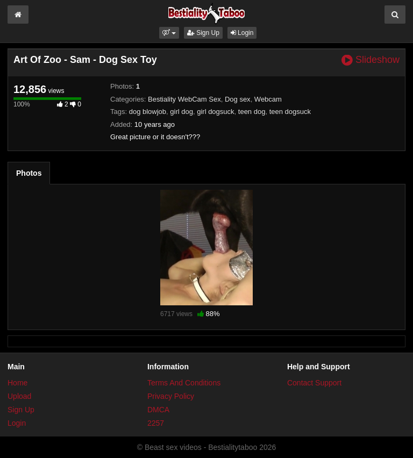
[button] (169, 33)
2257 (155, 423)
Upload (19, 396)
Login (242, 33)
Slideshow (370, 60)
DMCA (158, 409)
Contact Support (314, 382)
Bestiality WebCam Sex (184, 99)
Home (17, 382)
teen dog (252, 112)
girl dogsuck (215, 112)
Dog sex (238, 99)
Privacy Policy (170, 396)
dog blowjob (147, 112)
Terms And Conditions (183, 382)
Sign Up (203, 33)
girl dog (181, 112)
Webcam (268, 99)
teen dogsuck (290, 112)
